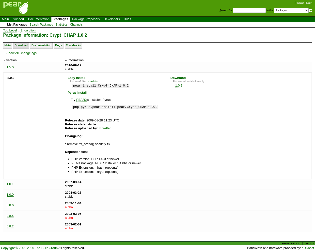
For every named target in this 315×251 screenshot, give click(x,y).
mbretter (104, 128)
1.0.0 (10, 194)
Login (309, 2)
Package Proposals (86, 19)
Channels (76, 24)
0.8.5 (10, 216)
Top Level (10, 30)
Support (18, 19)
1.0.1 (10, 184)
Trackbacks (73, 45)
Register (299, 2)
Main (5, 19)
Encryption (27, 30)
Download (21, 45)
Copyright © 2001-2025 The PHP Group (29, 248)
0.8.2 (10, 226)
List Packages (17, 24)
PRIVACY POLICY (292, 243)
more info (92, 81)
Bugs (127, 19)
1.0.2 (178, 85)
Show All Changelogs (21, 53)
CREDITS (309, 243)
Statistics (61, 24)
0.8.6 (10, 205)
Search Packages (41, 24)
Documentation (38, 19)
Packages (60, 19)
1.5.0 (10, 67)
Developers (112, 19)
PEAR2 (81, 100)
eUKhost (308, 248)
